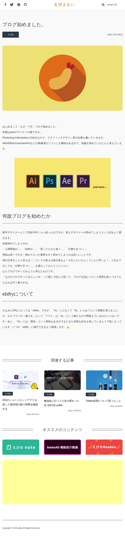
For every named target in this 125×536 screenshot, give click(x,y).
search (111, 4)
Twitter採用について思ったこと (103, 401)
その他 (10, 35)
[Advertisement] (62, 482)
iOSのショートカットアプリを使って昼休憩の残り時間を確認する (20, 404)
